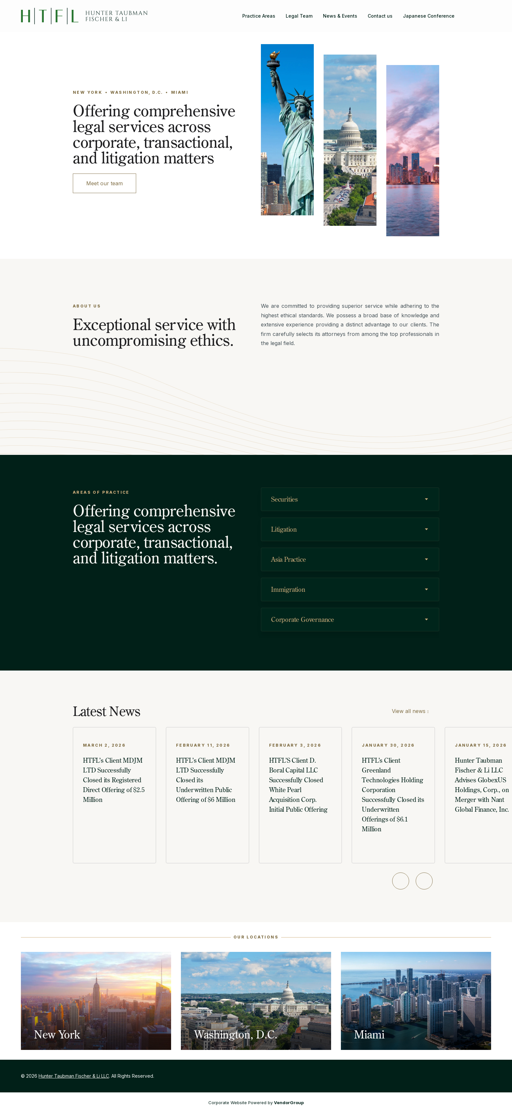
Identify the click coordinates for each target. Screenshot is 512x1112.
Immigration (288, 589)
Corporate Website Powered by (256, 1102)
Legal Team (299, 16)
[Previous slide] (400, 880)
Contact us (380, 16)
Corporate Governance (302, 619)
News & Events (340, 16)
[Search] (465, 12)
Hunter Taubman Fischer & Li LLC (74, 1076)
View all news (408, 711)
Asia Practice (288, 559)
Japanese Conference (429, 16)
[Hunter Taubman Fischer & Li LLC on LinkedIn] (486, 12)
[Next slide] (424, 880)
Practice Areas (258, 16)
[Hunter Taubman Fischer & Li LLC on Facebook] (475, 12)
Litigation (284, 529)
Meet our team (104, 183)
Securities (284, 499)
